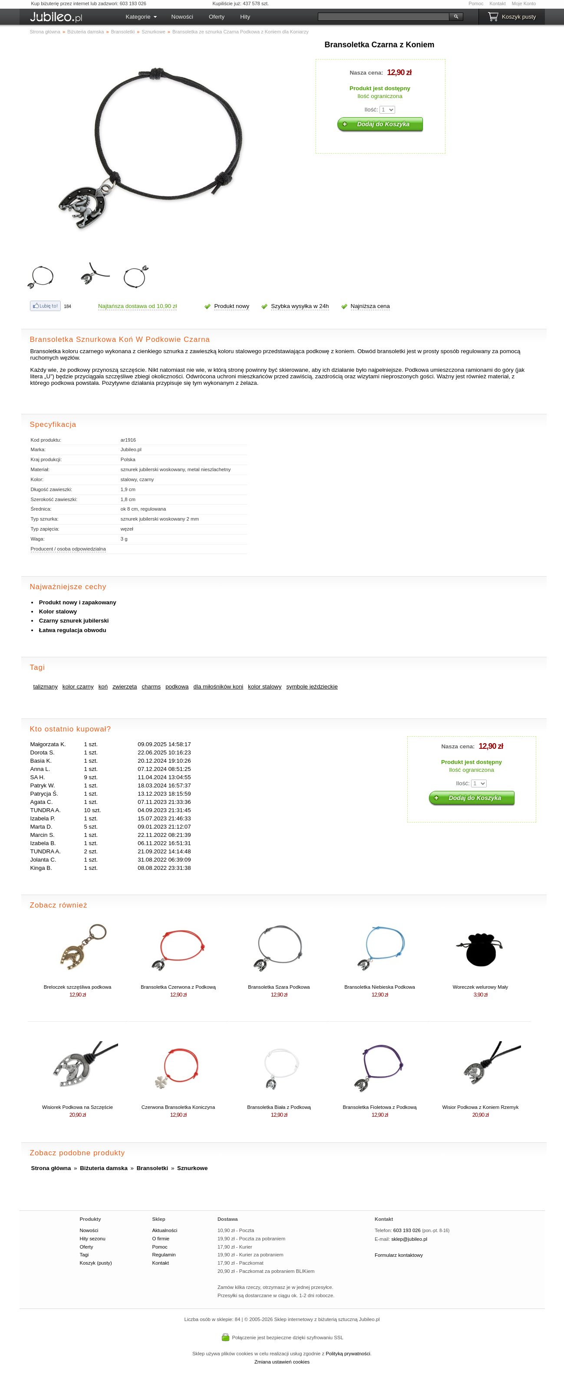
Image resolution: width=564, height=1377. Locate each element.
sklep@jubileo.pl (409, 1239)
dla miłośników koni (219, 686)
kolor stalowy (264, 686)
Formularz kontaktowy (399, 1255)
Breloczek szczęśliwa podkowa (78, 987)
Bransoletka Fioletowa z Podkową (379, 1107)
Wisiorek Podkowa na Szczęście (77, 1107)
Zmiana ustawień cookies (282, 1361)
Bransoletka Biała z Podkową (279, 1107)
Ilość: (371, 109)
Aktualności (164, 1230)
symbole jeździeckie (312, 686)
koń (103, 686)
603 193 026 (407, 1230)
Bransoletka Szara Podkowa (279, 987)
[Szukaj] (383, 17)
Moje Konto (524, 3)
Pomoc (475, 3)
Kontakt (497, 3)
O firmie (160, 1238)
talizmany (45, 686)
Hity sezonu (93, 1238)
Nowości (182, 16)
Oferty (216, 16)
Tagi (84, 1254)
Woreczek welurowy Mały (480, 987)
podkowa (176, 686)
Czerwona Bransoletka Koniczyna (178, 1107)
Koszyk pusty (519, 16)
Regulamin (163, 1254)
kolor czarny (78, 686)
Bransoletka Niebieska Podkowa (379, 987)
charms (151, 686)
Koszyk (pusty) (96, 1263)
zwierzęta (124, 686)
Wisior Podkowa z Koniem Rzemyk (480, 1107)
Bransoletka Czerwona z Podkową (178, 987)
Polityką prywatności (348, 1353)
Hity (245, 16)
